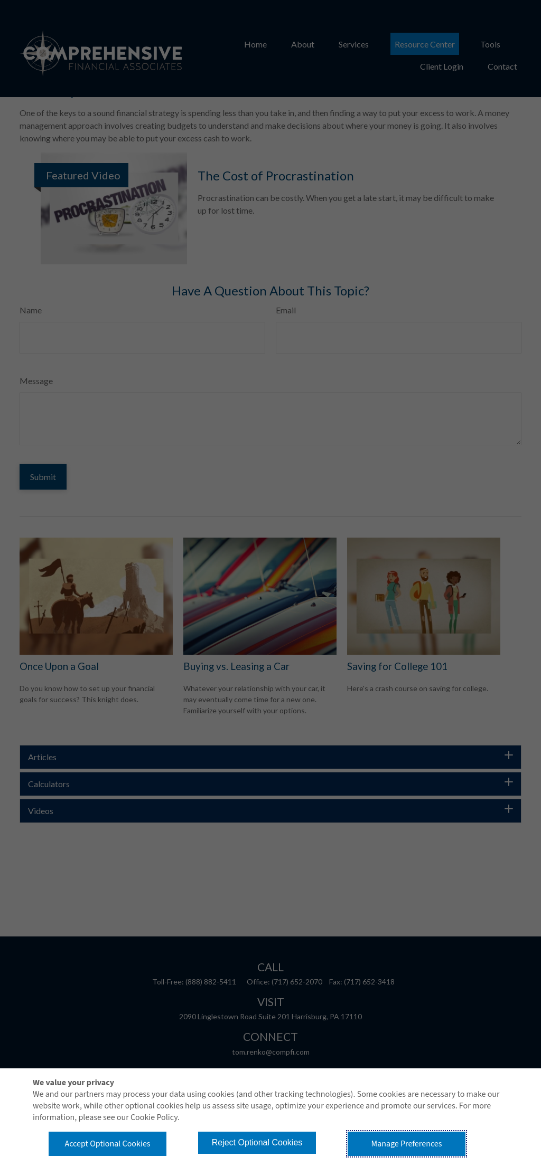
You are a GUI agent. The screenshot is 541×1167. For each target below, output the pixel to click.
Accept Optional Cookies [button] (107, 1144)
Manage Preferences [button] (406, 1144)
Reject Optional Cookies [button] (257, 1142)
